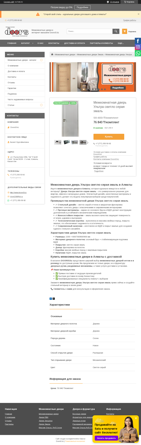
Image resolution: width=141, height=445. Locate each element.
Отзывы (11, 82)
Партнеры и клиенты (101, 43)
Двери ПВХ (43, 417)
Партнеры (9, 424)
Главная (11, 43)
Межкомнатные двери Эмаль (90, 54)
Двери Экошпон (45, 421)
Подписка (12, 94)
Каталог (25, 43)
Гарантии (12, 88)
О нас (40, 43)
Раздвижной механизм (82, 424)
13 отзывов (114, 2)
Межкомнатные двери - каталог (22, 60)
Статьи (11, 105)
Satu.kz (82, 439)
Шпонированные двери (49, 414)
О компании (13, 66)
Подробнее (82, 7)
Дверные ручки (79, 421)
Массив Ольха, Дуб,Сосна (50, 428)
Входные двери (79, 414)
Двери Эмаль (44, 424)
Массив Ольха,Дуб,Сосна (84, 428)
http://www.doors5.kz (18, 193)
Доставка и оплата (74, 43)
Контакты (53, 43)
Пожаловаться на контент (75, 441)
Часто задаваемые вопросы (20, 99)
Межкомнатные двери (65, 54)
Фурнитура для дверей (83, 417)
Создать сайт (9, 2)
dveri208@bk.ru (16, 197)
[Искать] (115, 31)
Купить (109, 136)
